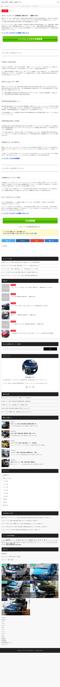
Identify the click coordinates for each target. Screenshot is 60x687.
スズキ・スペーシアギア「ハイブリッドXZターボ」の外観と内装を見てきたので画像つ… (28, 445)
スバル (27, 233)
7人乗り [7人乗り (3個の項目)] (3, 540)
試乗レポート (6, 478)
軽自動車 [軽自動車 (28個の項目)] (10, 544)
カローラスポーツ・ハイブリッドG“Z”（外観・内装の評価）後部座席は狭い (20, 275)
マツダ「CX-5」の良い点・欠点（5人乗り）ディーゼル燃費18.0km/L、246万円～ (29, 305)
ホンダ (9, 233)
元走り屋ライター (30, 377)
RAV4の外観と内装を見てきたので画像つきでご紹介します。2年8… (24, 435)
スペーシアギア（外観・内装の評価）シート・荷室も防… (24, 443)
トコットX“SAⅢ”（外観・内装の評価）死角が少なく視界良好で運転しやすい (21, 272)
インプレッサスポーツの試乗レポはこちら (16, 33)
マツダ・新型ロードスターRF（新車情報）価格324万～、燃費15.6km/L (27, 324)
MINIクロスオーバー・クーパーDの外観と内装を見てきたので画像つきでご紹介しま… (28, 464)
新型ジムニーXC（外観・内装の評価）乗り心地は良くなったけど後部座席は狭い (21, 262)
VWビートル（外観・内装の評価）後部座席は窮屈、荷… (24, 423)
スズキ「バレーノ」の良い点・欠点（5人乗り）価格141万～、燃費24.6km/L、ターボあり (31, 287)
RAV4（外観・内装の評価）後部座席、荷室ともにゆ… (23, 433)
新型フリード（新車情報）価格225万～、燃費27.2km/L (23, 314)
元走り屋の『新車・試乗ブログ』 (28, 650)
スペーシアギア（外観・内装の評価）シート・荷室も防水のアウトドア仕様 (20, 269)
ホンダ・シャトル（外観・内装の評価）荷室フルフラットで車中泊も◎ (17, 520)
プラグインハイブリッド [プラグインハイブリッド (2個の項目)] (41, 542)
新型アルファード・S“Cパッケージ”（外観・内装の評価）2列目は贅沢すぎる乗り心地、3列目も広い (23, 517)
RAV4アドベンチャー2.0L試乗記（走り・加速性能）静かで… (16, 404)
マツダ (31, 233)
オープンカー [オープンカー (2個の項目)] (13, 540)
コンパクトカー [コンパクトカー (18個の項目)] (40, 540)
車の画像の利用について (7, 642)
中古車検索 (30, 221)
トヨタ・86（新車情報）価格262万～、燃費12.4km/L (23, 296)
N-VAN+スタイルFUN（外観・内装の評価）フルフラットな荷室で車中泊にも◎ (21, 265)
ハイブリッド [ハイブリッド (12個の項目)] (30, 542)
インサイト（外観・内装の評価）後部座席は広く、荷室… (24, 452)
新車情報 (7, 6)
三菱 (35, 233)
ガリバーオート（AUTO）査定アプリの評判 (11, 556)
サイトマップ (4, 644)
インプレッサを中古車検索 (30, 39)
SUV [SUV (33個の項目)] (7, 540)
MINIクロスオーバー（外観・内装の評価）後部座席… (23, 462)
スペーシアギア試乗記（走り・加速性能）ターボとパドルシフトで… (17, 411)
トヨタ (4, 233)
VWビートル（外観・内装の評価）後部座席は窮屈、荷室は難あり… (17, 401)
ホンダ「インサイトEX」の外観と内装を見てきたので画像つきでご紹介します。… (27, 454)
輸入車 (4, 505)
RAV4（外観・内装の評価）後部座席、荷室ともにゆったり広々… (17, 408)
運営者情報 (4, 553)
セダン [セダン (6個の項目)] (11, 542)
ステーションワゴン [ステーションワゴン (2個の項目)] (52, 540)
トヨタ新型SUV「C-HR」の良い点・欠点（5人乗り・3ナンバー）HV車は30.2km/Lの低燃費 (32, 333)
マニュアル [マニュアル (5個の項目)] (50, 542)
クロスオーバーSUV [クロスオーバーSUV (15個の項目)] (24, 540)
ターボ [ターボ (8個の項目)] (16, 542)
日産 (13, 233)
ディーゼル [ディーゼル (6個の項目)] (21, 542)
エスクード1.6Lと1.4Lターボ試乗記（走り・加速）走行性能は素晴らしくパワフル (19, 523)
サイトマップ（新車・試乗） (8, 559)
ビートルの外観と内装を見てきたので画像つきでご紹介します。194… (24, 425)
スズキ (17, 233)
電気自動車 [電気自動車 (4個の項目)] (18, 544)
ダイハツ (22, 233)
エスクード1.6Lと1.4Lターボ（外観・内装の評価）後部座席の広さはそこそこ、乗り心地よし (21, 526)
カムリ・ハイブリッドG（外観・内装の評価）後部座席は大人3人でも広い (17, 529)
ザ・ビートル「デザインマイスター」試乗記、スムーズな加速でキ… (17, 397)
